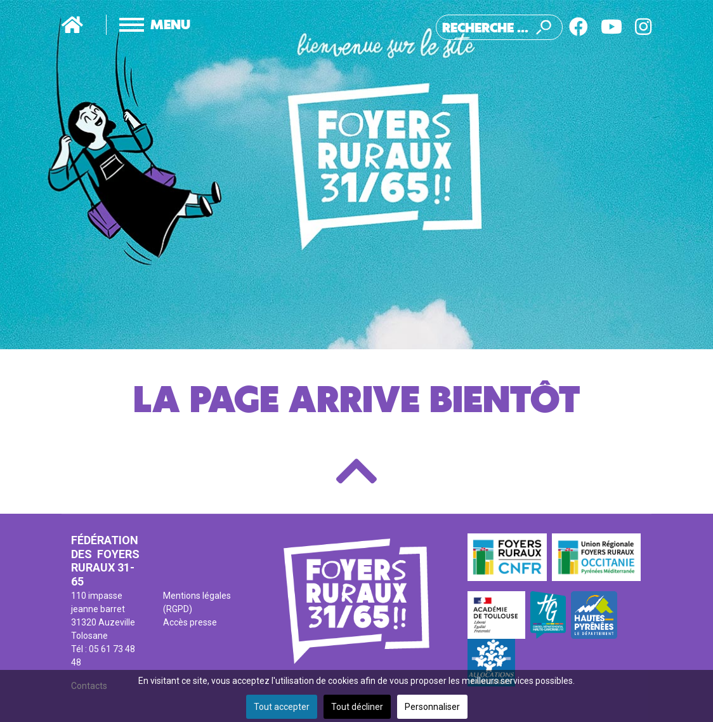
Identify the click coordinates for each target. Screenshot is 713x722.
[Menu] (141, 25)
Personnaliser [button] (432, 707)
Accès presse (190, 622)
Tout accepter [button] (282, 707)
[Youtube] (611, 27)
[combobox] (499, 27)
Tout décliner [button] (357, 707)
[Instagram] (643, 27)
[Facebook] (578, 27)
